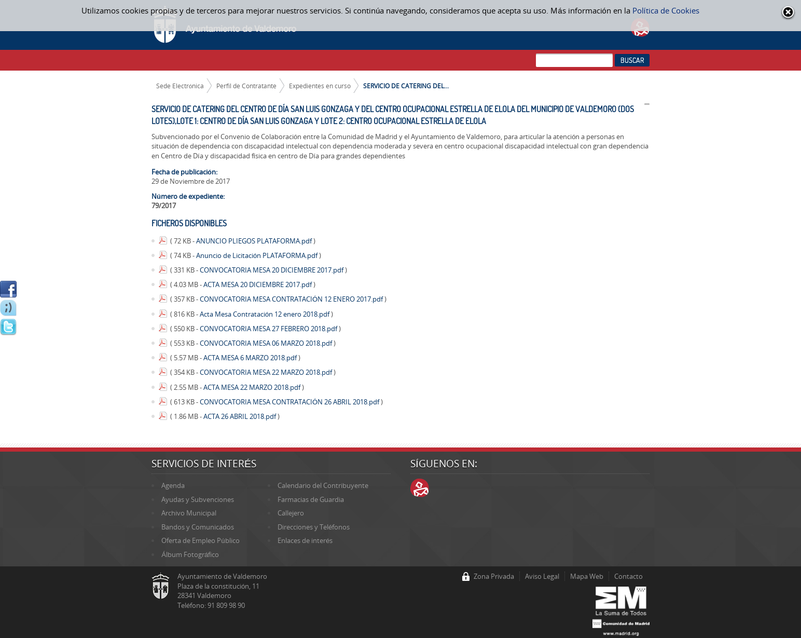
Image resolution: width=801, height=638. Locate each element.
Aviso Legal (542, 576)
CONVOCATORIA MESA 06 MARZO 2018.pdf (267, 343)
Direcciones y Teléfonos (314, 527)
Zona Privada (494, 576)
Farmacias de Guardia (311, 499)
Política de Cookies (665, 10)
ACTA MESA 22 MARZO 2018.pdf (252, 387)
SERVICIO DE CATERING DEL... (406, 86)
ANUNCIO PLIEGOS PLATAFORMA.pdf (254, 241)
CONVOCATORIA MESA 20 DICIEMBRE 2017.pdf (272, 270)
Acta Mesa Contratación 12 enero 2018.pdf (265, 314)
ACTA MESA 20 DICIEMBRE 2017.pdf (258, 284)
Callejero (291, 513)
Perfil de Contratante (246, 86)
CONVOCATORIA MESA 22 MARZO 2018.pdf (267, 372)
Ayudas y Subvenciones (197, 499)
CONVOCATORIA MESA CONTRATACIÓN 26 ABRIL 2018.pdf (290, 401)
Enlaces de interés (305, 540)
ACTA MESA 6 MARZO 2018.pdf (250, 357)
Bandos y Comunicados (197, 527)
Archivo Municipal (188, 513)
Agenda (173, 485)
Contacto (628, 576)
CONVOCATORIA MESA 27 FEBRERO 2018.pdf (269, 328)
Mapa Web (586, 576)
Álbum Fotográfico (190, 554)
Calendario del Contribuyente (323, 485)
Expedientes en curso (320, 86)
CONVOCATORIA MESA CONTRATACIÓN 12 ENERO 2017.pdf (292, 299)
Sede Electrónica (180, 86)
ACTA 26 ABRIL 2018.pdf (240, 416)
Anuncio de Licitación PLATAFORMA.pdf (257, 255)
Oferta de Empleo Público (200, 540)
